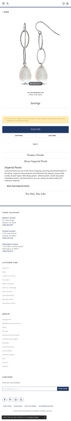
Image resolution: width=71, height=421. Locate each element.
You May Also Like (35, 194)
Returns (52, 135)
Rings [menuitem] (4, 327)
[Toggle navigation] (3, 3)
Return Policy (7, 406)
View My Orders (7, 299)
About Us (5, 268)
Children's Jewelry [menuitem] (8, 355)
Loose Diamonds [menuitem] (8, 347)
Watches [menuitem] (5, 366)
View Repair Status (8, 303)
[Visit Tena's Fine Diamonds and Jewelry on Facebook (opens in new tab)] (4, 399)
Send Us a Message (9, 287)
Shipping (19, 135)
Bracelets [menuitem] (5, 343)
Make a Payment (8, 284)
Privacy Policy (18, 406)
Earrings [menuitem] (5, 331)
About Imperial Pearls (35, 161)
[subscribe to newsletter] (63, 389)
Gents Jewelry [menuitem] (7, 351)
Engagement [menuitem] (6, 319)
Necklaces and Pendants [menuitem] (11, 335)
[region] (35, 53)
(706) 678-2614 (35, 95)
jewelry (6, 12)
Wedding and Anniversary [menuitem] (11, 323)
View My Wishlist (8, 295)
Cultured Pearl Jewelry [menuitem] (10, 339)
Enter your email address (11, 383)
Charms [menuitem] (5, 362)
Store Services (7, 291)
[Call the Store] (7, 225)
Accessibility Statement (46, 406)
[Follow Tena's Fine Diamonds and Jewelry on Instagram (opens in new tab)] (15, 399)
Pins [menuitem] (3, 358)
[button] (7, 3)
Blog (4, 272)
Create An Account (9, 276)
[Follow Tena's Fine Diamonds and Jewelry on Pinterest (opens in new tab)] (10, 399)
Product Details (35, 155)
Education (5, 280)
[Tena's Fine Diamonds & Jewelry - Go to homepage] (35, 3)
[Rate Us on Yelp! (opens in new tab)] (21, 399)
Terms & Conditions (31, 406)
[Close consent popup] (44, 417)
